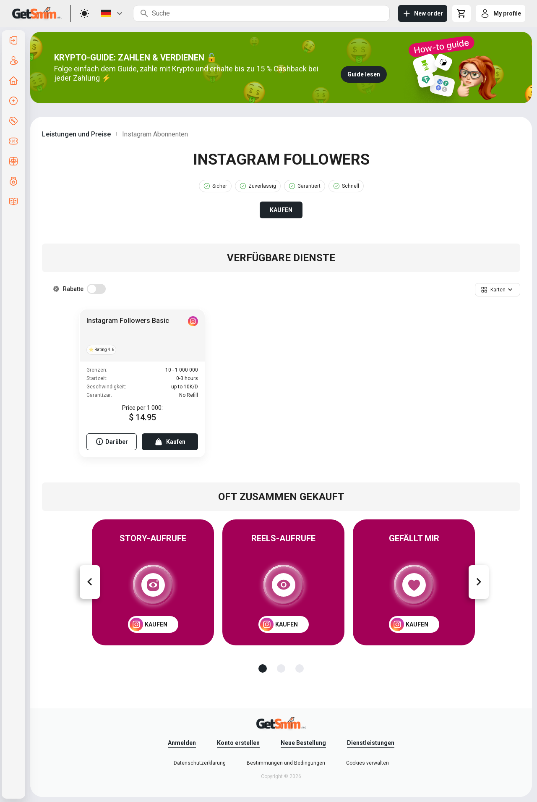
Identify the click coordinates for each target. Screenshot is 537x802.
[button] (497, 289)
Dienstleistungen (370, 742)
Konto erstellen (238, 742)
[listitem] (13, 40)
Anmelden (182, 742)
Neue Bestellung (303, 742)
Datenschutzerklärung (200, 763)
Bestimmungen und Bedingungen (286, 763)
